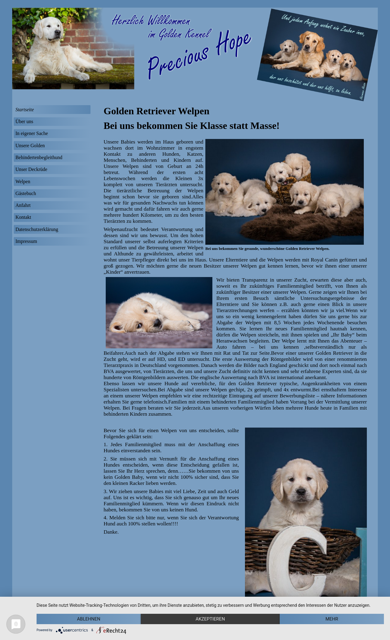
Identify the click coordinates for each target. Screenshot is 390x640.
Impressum (26, 241)
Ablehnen (88, 619)
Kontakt (23, 217)
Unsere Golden (30, 145)
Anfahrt (23, 205)
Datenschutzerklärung (37, 229)
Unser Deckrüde (31, 169)
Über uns (24, 121)
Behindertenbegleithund (39, 157)
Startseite (25, 109)
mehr (331, 619)
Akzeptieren (210, 619)
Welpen (23, 181)
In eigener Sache (32, 133)
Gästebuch (26, 193)
